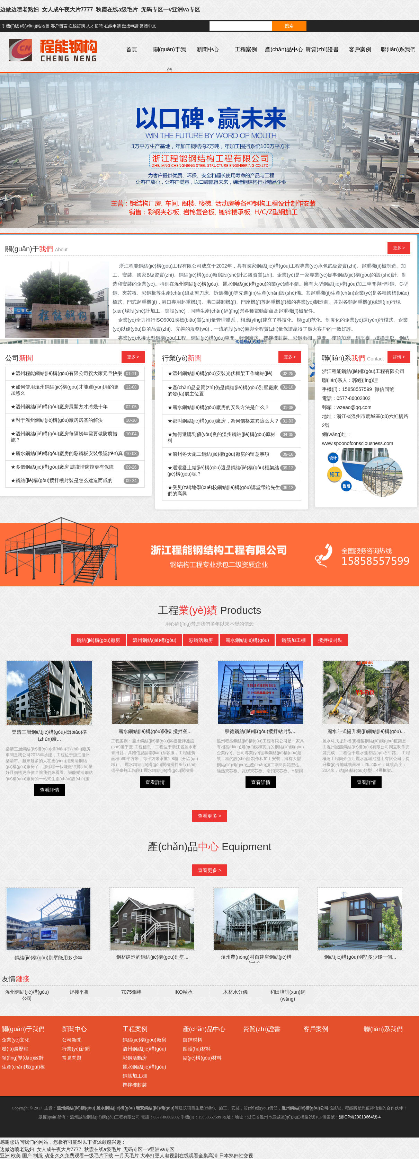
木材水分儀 (235, 992)
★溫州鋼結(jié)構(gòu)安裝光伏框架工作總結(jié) (220, 373)
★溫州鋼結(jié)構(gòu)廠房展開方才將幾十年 (59, 406)
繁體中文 (148, 26)
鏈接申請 (130, 26)
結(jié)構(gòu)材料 (202, 1058)
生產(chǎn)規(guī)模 (23, 1067)
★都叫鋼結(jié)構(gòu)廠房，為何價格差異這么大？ (223, 421)
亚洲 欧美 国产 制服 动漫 (27, 1155)
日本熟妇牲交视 (236, 1155)
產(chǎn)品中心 (284, 49)
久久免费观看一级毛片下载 (84, 1155)
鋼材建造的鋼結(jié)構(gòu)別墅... (152, 957)
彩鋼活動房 (201, 640)
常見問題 (71, 1058)
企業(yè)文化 (15, 1040)
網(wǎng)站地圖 (35, 26)
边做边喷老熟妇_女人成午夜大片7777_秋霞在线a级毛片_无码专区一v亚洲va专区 (100, 9)
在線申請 (112, 26)
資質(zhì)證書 (322, 49)
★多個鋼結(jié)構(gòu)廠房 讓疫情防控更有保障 (62, 467)
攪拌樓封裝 (330, 640)
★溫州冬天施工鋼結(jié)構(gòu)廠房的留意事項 (218, 454)
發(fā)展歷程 (15, 1049)
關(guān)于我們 (169, 59)
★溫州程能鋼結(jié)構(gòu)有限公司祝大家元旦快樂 (66, 373)
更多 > (399, 247)
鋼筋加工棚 (294, 640)
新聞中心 (208, 49)
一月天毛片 (127, 1155)
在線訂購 (77, 26)
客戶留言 (59, 26)
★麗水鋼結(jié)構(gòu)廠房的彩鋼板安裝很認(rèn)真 (67, 453)
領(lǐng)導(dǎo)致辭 (23, 1058)
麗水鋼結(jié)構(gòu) (247, 640)
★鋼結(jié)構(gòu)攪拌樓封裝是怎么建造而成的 (62, 480)
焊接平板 (79, 992)
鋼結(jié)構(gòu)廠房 (98, 640)
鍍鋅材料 (192, 1040)
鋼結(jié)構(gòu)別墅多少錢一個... (360, 957)
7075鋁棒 (131, 992)
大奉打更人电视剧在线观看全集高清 (179, 1155)
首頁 (131, 49)
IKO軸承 (184, 992)
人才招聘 (94, 26)
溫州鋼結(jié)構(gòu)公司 (27, 995)
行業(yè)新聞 (76, 1049)
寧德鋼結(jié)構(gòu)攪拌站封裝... (261, 731)
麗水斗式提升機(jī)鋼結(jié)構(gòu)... (366, 731)
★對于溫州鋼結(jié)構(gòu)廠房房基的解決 (57, 420)
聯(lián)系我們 (398, 49)
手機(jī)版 (10, 26)
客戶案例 (360, 49)
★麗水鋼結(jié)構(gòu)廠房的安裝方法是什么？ (218, 407)
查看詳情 (49, 790)
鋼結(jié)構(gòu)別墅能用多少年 (48, 957)
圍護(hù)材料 (197, 1049)
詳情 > (399, 357)
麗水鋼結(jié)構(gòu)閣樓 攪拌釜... (155, 731)
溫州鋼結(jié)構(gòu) (154, 640)
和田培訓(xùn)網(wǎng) (287, 995)
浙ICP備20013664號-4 (360, 1117)
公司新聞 (71, 1040)
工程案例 (246, 49)
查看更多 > (209, 816)
